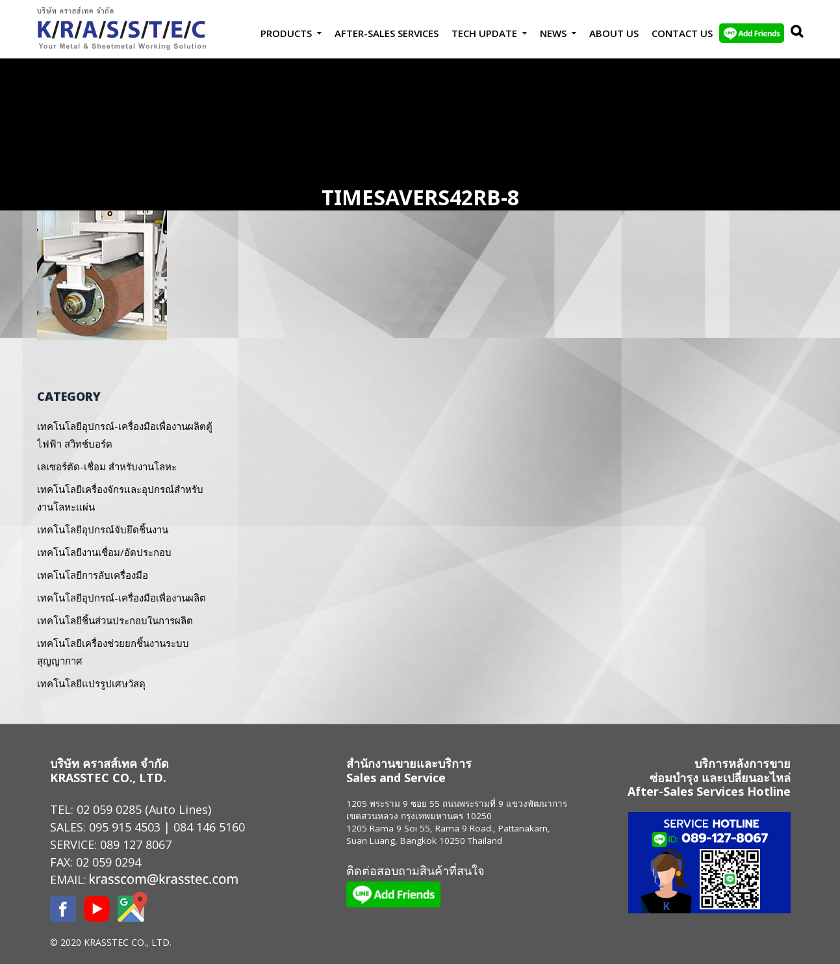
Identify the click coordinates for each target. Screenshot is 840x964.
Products (286, 33)
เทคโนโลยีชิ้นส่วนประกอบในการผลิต (115, 620)
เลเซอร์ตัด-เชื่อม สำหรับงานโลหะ (107, 466)
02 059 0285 (109, 809)
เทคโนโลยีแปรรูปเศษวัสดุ (91, 683)
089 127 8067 (136, 844)
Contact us (682, 33)
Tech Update (484, 33)
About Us (614, 33)
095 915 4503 (124, 827)
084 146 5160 (209, 827)
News (553, 33)
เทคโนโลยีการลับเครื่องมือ (92, 574)
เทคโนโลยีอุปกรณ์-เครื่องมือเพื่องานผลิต (121, 597)
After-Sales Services (387, 33)
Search (794, 33)
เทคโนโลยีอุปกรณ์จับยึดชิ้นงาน (102, 529)
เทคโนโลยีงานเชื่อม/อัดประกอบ (104, 552)
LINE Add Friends (751, 33)
